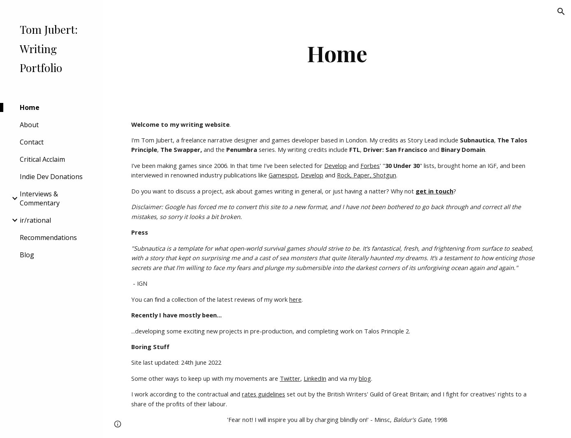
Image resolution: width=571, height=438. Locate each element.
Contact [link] (32, 142)
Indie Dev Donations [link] (51, 176)
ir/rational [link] (35, 220)
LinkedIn (315, 378)
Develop (335, 165)
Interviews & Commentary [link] (40, 198)
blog (365, 378)
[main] (337, 53)
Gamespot (283, 175)
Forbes (370, 165)
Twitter (290, 378)
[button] (561, 11)
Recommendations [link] (48, 237)
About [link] (29, 124)
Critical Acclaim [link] (42, 159)
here (295, 299)
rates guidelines (263, 394)
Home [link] (29, 107)
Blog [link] (27, 254)
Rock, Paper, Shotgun (366, 175)
